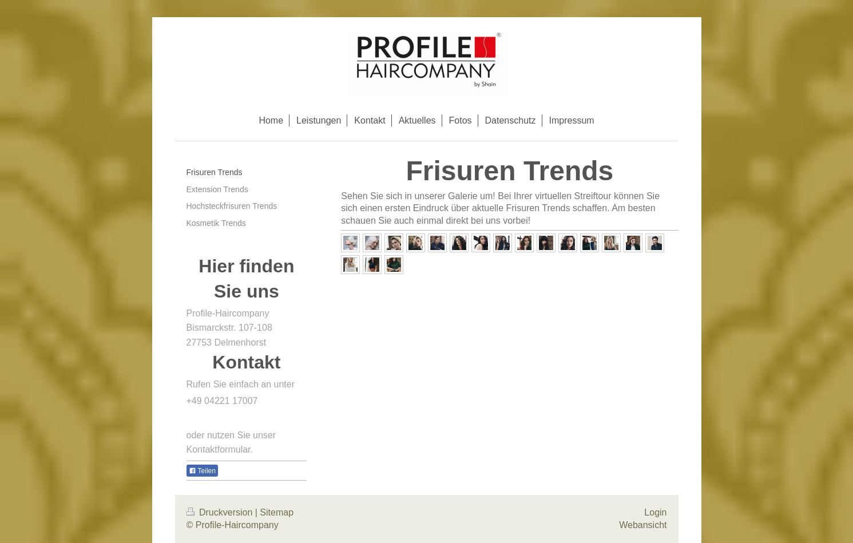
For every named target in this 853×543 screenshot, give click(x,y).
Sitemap (276, 512)
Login (655, 512)
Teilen (202, 471)
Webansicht (642, 525)
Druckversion (221, 512)
